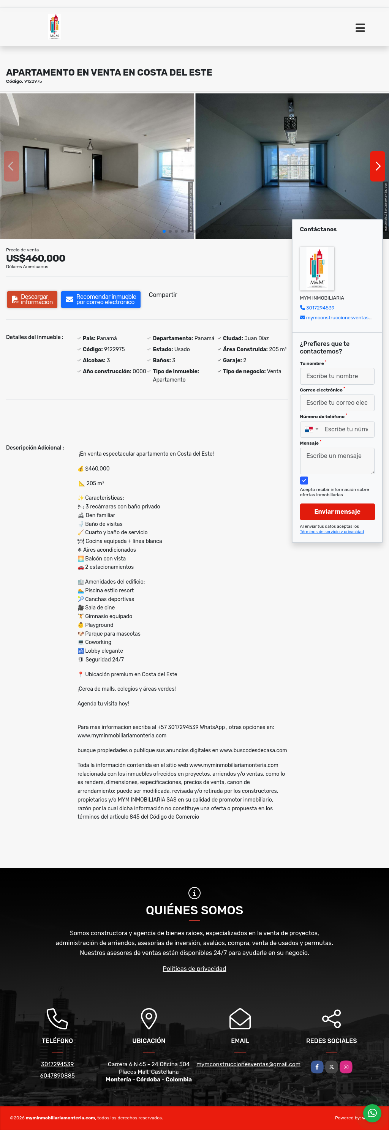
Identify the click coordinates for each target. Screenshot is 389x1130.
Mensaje (310, 443)
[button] (164, 231)
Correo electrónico (322, 390)
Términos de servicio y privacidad (332, 531)
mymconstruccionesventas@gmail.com (248, 1064)
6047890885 (57, 1075)
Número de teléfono (323, 416)
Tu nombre (313, 363)
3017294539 (320, 308)
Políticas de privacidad (194, 968)
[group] (97, 166)
